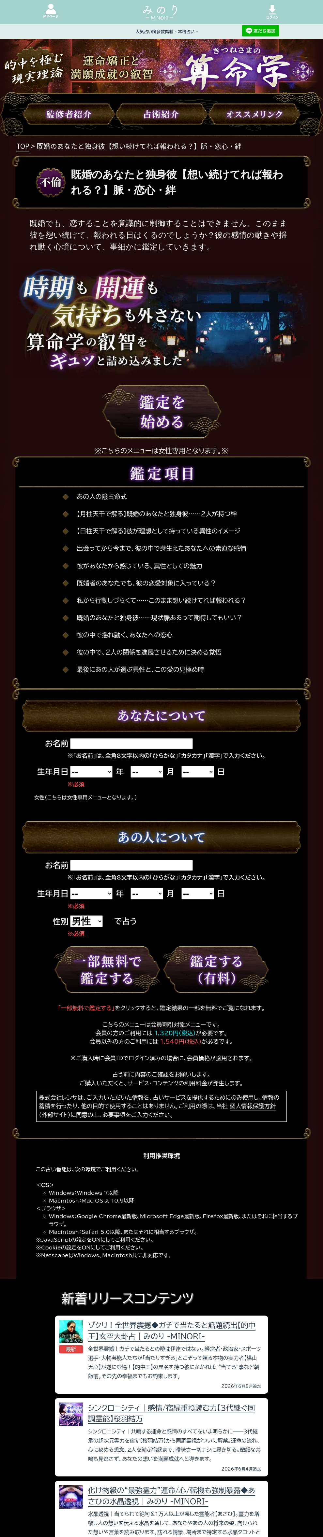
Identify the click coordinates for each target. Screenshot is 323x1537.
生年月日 (53, 772)
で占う (125, 921)
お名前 (57, 743)
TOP (22, 146)
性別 (61, 921)
